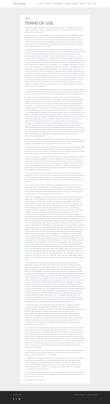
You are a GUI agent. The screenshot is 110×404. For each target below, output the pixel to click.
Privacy (82, 394)
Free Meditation (58, 3)
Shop (89, 3)
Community (48, 3)
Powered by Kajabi (91, 394)
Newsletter (74, 3)
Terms (76, 394)
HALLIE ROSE (19, 4)
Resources (83, 3)
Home (41, 3)
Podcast (67, 3)
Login (94, 3)
